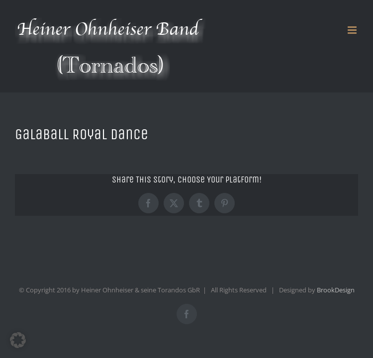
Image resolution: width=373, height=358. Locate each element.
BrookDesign (336, 289)
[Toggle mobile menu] (353, 30)
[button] (18, 340)
